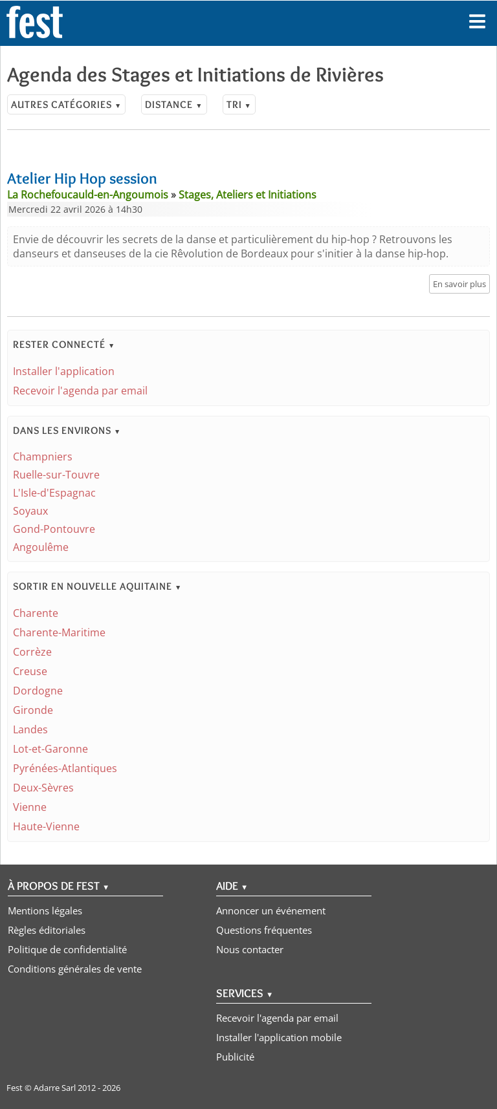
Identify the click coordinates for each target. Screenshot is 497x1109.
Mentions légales (45, 910)
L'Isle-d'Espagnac (54, 493)
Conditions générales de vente (75, 968)
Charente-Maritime (59, 632)
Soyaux (30, 511)
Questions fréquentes (264, 929)
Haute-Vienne (46, 826)
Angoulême (41, 547)
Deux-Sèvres (43, 788)
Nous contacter (249, 949)
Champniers (42, 456)
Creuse (30, 671)
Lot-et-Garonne (50, 749)
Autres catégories (66, 104)
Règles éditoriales (46, 929)
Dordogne (38, 691)
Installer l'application (64, 371)
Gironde (33, 710)
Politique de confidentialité (67, 949)
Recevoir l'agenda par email (80, 390)
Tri (239, 104)
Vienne (30, 807)
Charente (35, 613)
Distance (174, 104)
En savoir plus (459, 284)
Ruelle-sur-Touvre (56, 475)
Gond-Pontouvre (54, 529)
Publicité (235, 1056)
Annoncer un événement (271, 910)
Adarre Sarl (55, 1087)
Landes (30, 729)
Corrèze (32, 652)
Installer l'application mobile (279, 1037)
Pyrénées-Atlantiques (65, 768)
